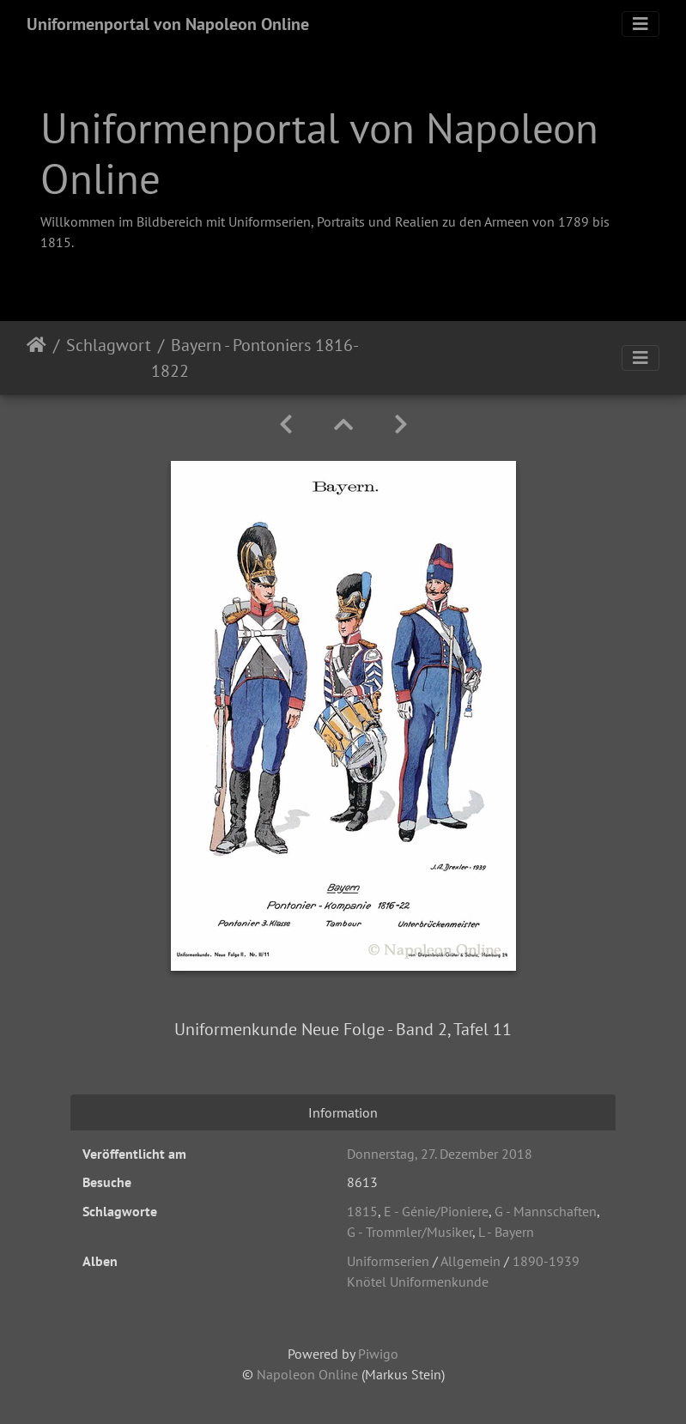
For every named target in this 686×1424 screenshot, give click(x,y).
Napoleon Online (307, 1374)
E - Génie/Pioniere (436, 1211)
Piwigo (378, 1353)
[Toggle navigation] (640, 24)
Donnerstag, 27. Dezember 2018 (439, 1153)
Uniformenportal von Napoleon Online (168, 24)
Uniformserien (388, 1260)
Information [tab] (343, 1112)
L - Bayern (506, 1231)
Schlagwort (108, 345)
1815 (362, 1211)
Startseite (36, 358)
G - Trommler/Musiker (409, 1231)
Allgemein (470, 1260)
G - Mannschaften (546, 1211)
